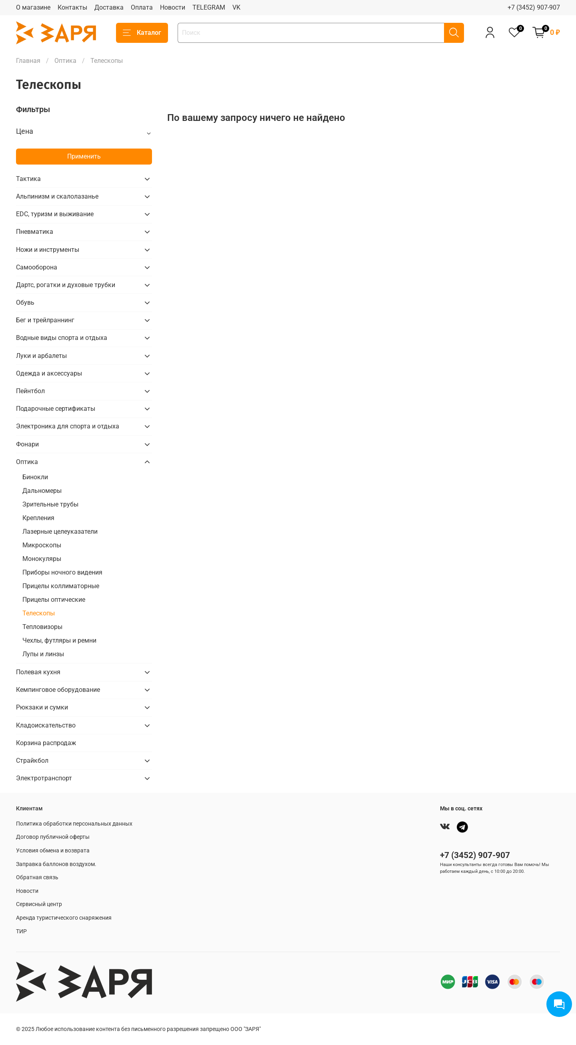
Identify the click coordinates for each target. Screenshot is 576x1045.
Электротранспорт (44, 778)
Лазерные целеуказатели (60, 531)
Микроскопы (41, 545)
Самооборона (36, 267)
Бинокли (35, 477)
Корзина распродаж (46, 743)
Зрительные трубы (50, 504)
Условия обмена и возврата (53, 850)
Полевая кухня (38, 672)
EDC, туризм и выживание (55, 214)
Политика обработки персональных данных (74, 823)
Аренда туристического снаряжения (64, 917)
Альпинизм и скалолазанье (57, 196)
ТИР (21, 931)
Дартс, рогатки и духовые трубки (65, 285)
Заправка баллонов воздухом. (56, 864)
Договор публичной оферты (53, 837)
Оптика (65, 60)
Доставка (109, 7)
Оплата (142, 7)
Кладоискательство (46, 725)
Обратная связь (37, 877)
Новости (172, 7)
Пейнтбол (30, 391)
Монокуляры (41, 559)
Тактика (28, 179)
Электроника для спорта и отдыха (67, 426)
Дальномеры (42, 490)
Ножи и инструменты (47, 249)
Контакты (72, 7)
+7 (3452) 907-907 (534, 7)
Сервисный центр (39, 904)
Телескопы (38, 613)
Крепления (38, 518)
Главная (28, 60)
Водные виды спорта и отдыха (61, 338)
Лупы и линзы (43, 654)
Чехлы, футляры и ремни (59, 640)
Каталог (142, 33)
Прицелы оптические (53, 599)
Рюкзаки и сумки (42, 707)
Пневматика (34, 231)
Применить (84, 156)
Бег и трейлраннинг (45, 320)
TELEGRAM (208, 7)
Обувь (25, 302)
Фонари (27, 444)
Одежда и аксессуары (49, 373)
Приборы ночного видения (62, 572)
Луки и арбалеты (41, 356)
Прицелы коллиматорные (60, 586)
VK (236, 7)
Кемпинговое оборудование (58, 689)
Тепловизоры (42, 627)
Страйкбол (32, 760)
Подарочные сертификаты (55, 408)
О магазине (33, 7)
